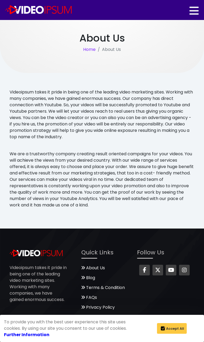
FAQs (89, 297)
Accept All (172, 328)
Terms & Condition (103, 287)
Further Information (26, 335)
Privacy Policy (98, 307)
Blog (88, 278)
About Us (93, 268)
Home (89, 49)
